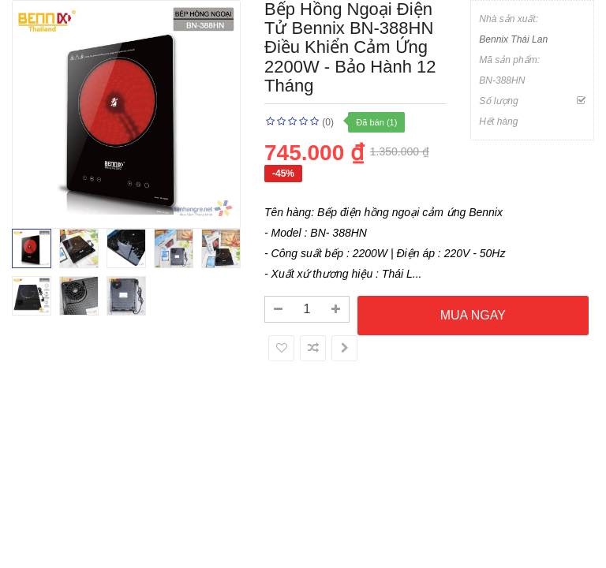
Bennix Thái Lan (513, 39)
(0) (328, 122)
